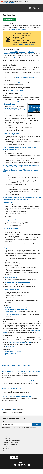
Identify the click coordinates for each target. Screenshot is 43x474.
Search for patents (18, 427)
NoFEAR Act (6, 448)
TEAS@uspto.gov (10, 346)
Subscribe (36, 424)
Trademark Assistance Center (13, 351)
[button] (7, 409)
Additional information (7, 412)
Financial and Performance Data (11, 440)
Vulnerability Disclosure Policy (11, 442)
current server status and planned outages (17, 321)
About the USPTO (6, 427)
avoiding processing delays (21, 101)
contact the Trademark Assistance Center (19, 342)
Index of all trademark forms (12, 311)
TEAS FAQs (8, 307)
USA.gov (5, 450)
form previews (15, 57)
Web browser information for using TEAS (16, 309)
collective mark (21, 109)
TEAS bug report (9, 355)
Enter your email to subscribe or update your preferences (16, 421)
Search (39, 7)
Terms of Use (6, 438)
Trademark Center (9, 19)
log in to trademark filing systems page (13, 61)
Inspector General (7, 446)
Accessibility (6, 434)
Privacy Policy (6, 436)
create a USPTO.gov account (17, 52)
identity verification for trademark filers (26, 77)
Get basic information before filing (12, 83)
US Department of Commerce (10, 432)
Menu (29, 7)
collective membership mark (12, 108)
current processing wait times (16, 96)
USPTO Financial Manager (12, 314)
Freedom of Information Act (10, 444)
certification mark (10, 109)
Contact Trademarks (10, 353)
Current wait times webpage (26, 44)
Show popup (36, 110)
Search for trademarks (31, 427)
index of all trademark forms (15, 90)
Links (34, 7)
